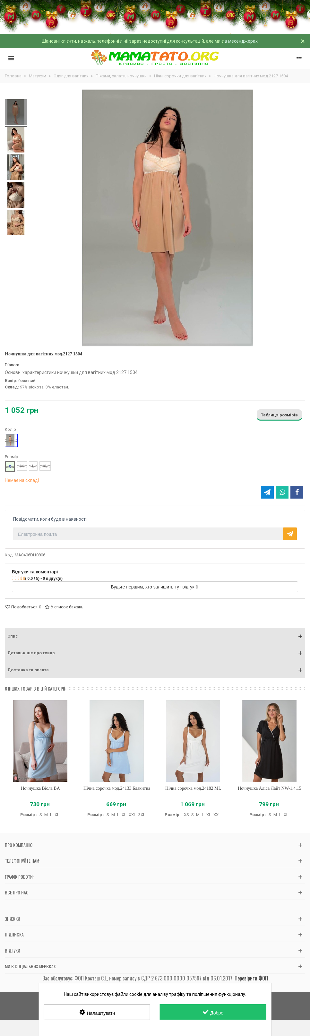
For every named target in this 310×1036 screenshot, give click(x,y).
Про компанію (18, 844)
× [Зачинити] (303, 41)
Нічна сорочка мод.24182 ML (193, 788)
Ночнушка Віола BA (40, 788)
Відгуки (12, 950)
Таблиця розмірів (279, 415)
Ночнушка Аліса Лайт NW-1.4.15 (269, 788)
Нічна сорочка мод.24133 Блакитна (116, 788)
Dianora (12, 364)
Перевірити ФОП (251, 978)
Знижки (12, 918)
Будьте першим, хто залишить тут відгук (154, 586)
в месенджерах (241, 41)
